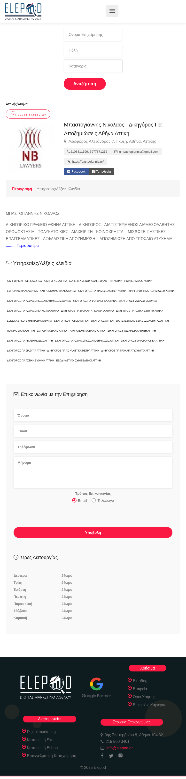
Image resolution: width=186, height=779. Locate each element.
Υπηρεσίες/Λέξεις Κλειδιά (58, 189)
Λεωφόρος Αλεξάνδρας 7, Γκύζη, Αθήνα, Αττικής (110, 141)
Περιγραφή (22, 189)
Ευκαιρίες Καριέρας (149, 705)
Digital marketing (41, 732)
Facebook (76, 171)
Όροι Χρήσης (144, 697)
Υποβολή (93, 532)
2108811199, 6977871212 (87, 151)
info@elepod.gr (119, 748)
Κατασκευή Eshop (42, 748)
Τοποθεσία (101, 171)
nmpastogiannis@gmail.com (136, 151)
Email (79, 500)
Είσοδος (140, 681)
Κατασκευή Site (40, 740)
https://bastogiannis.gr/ (86, 161)
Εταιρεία (140, 689)
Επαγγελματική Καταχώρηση (51, 756)
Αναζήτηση (84, 83)
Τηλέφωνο (103, 500)
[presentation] (50, 516)
